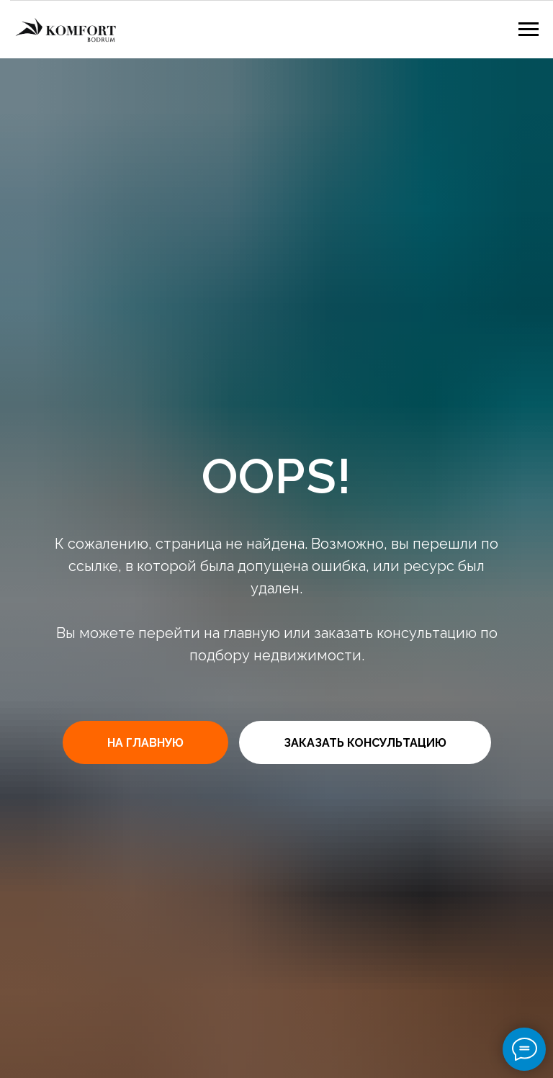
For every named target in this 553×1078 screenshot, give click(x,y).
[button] (365, 742)
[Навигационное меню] (528, 29)
